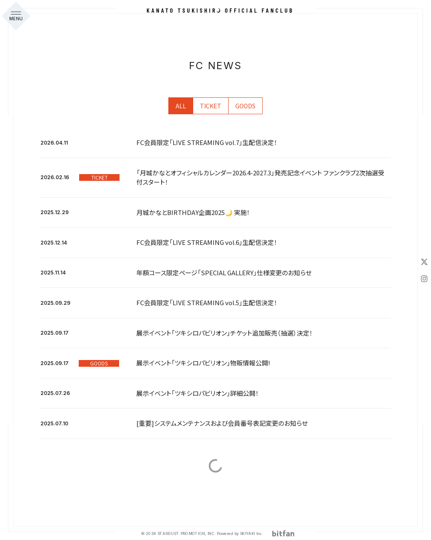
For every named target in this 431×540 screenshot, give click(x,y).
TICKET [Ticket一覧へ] (210, 106)
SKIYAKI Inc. (251, 533)
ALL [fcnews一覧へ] (181, 106)
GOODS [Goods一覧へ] (245, 106)
